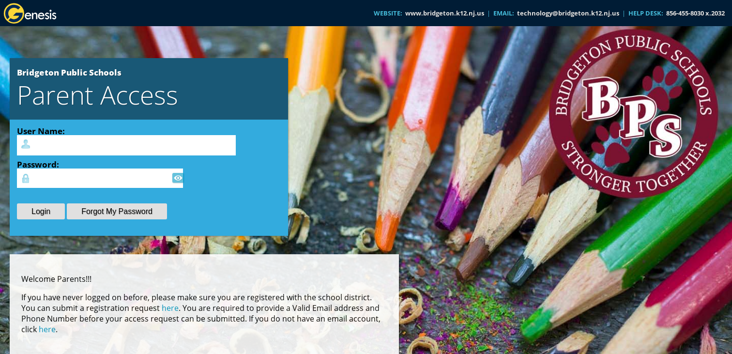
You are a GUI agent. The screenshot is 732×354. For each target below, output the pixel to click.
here (170, 308)
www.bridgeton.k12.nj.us (444, 13)
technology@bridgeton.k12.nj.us (568, 13)
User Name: (41, 131)
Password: (38, 164)
